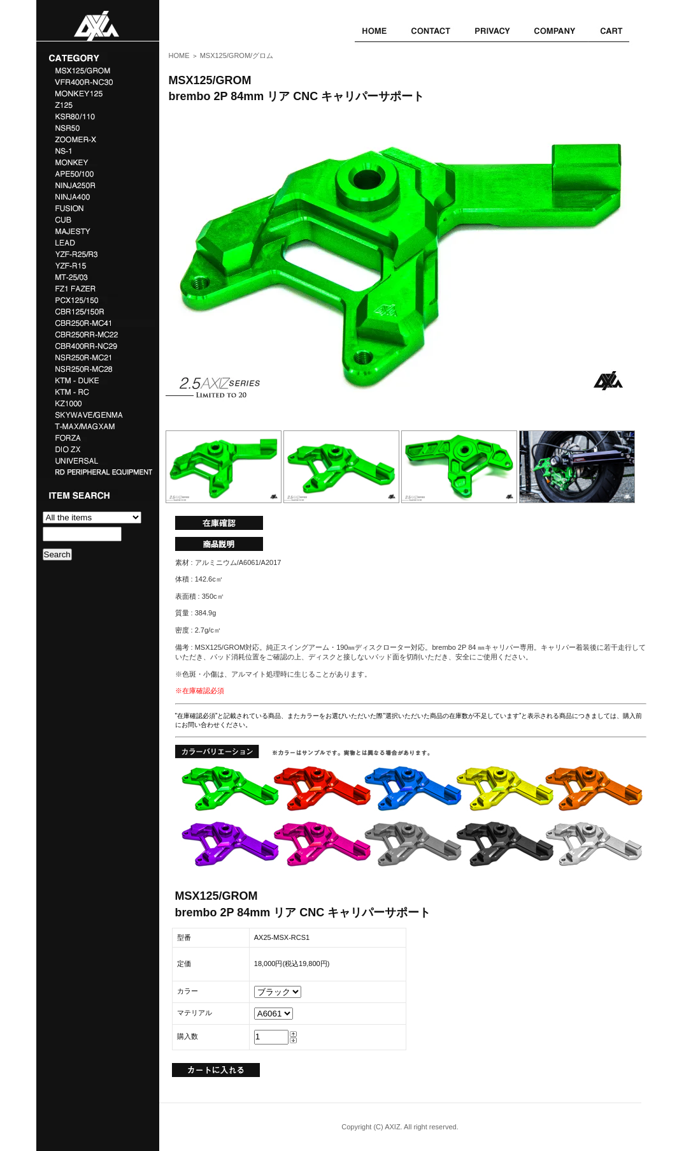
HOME (179, 55)
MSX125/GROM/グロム (237, 55)
